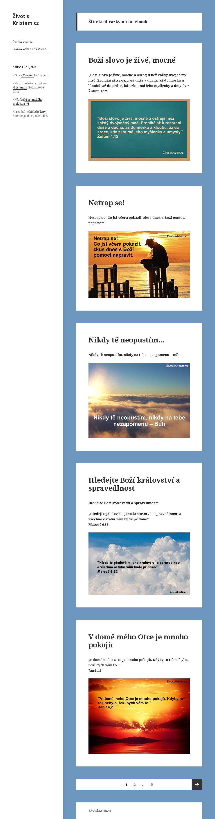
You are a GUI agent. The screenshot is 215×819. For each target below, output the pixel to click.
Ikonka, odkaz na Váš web (29, 49)
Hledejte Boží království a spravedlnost (134, 484)
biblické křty (37, 112)
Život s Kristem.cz (26, 19)
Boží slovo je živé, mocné (132, 60)
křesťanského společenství (27, 102)
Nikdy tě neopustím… (126, 339)
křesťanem (20, 87)
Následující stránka (197, 784)
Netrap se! (106, 202)
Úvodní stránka (23, 42)
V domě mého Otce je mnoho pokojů (138, 640)
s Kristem (27, 75)
